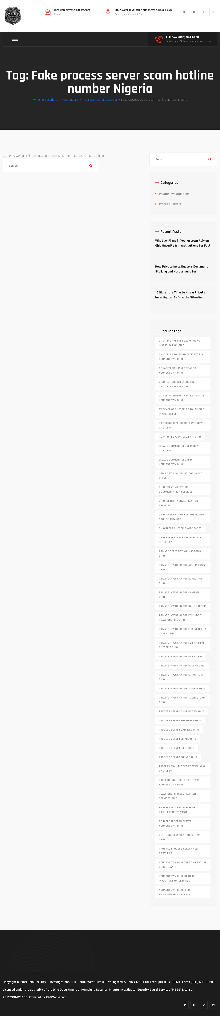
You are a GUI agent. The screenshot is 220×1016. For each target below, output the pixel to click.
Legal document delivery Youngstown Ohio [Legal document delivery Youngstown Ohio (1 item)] (176, 462)
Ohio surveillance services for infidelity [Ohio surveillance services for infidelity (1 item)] (180, 540)
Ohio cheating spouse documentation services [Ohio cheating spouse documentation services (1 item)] (176, 489)
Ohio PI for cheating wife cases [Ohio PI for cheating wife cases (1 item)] (180, 528)
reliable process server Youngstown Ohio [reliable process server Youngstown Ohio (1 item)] (175, 824)
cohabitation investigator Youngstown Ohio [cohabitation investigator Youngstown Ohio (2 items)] (177, 371)
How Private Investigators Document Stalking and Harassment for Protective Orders (181, 271)
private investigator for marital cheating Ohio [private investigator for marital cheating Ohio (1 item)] (182, 645)
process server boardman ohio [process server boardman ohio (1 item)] (180, 720)
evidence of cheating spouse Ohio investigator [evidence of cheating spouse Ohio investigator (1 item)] (181, 412)
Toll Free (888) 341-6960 (182, 37)
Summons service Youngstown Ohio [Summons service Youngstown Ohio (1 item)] (180, 837)
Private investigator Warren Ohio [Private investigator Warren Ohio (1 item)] (182, 688)
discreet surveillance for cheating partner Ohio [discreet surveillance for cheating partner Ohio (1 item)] (177, 384)
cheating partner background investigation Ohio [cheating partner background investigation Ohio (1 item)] (179, 343)
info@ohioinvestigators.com (72, 10)
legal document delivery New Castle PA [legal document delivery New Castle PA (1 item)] (179, 448)
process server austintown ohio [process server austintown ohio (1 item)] (181, 711)
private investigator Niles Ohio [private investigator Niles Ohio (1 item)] (180, 656)
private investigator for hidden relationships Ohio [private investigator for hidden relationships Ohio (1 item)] (181, 618)
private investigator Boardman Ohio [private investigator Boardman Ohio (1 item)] (180, 581)
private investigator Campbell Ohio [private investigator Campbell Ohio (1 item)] (180, 595)
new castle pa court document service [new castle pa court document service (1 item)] (180, 476)
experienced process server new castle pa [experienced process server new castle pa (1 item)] (181, 425)
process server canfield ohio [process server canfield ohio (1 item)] (179, 729)
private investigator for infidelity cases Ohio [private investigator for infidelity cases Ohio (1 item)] (183, 631)
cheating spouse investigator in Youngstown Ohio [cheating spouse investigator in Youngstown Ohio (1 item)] (181, 357)
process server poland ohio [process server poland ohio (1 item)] (178, 757)
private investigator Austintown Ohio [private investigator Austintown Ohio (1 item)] (182, 567)
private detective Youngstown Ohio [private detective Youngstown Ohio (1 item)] (180, 554)
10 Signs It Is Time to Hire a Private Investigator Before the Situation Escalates (180, 297)
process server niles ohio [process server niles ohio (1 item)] (176, 748)
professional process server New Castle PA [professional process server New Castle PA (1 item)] (182, 769)
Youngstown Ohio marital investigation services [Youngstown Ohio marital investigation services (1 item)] (177, 879)
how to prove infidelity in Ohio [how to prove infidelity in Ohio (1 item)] (180, 437)
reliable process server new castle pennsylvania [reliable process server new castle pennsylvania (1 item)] (178, 810)
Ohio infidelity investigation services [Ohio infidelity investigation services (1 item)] (178, 503)
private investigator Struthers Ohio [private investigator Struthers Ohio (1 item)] (181, 677)
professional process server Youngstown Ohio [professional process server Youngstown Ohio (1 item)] (179, 782)
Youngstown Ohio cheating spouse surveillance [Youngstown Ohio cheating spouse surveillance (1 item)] (182, 865)
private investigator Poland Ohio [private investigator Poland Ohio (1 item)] (182, 665)
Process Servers (170, 204)
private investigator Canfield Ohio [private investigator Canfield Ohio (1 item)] (183, 606)
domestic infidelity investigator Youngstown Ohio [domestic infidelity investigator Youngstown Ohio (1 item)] (181, 398)
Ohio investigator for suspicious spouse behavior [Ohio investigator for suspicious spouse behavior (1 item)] (182, 517)
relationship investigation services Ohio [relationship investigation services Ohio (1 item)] (177, 796)
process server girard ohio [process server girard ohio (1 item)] (177, 739)
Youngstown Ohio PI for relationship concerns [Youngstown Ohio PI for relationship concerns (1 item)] (175, 892)
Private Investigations (174, 194)
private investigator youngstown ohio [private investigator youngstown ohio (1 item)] (182, 700)
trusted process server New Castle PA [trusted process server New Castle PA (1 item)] (178, 851)
